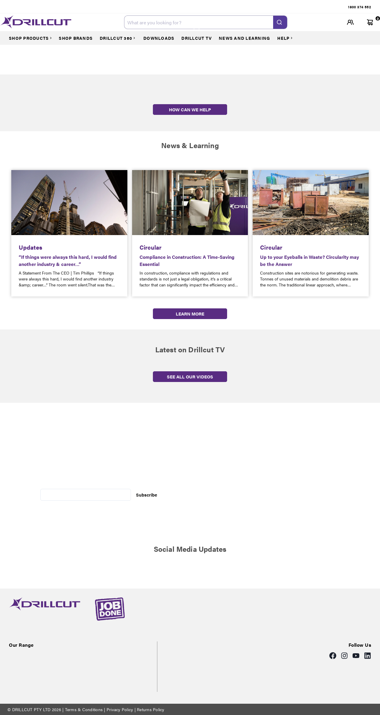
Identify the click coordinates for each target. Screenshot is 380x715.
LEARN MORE (190, 313)
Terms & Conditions (84, 709)
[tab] (359, 7)
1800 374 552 (359, 6)
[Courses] (33, 38)
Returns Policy (150, 709)
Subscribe (146, 495)
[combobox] (205, 22)
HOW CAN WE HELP (190, 109)
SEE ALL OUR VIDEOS (190, 376)
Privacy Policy (119, 709)
